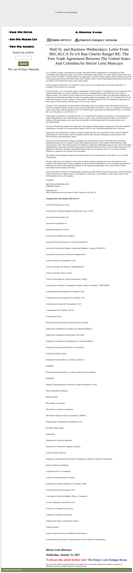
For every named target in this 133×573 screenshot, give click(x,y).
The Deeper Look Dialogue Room (107, 559)
